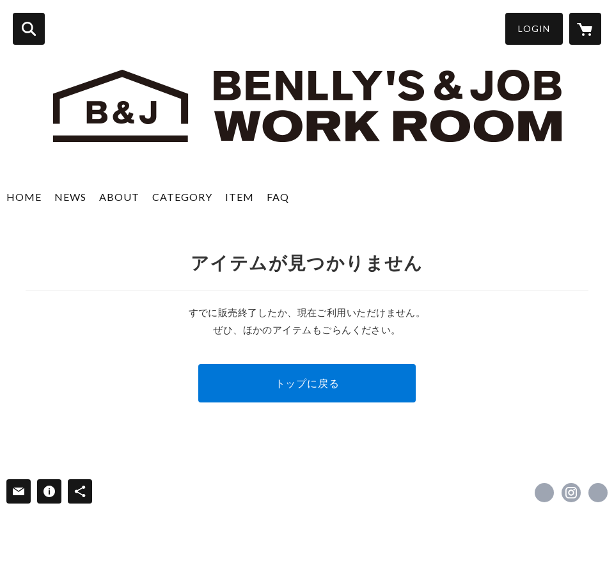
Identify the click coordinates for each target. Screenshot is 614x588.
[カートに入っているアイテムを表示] (585, 29)
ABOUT (119, 197)
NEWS (70, 197)
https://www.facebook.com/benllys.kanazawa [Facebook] (544, 492)
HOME (24, 197)
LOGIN (534, 28)
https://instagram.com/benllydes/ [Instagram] (571, 492)
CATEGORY (182, 197)
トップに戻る (307, 383)
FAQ (278, 197)
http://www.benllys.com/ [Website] (598, 492)
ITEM (239, 197)
